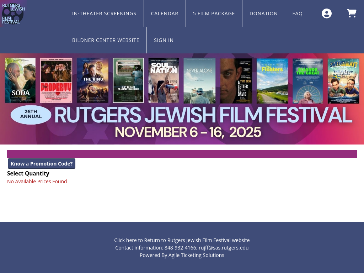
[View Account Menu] (326, 13)
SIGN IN (164, 40)
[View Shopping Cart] (351, 13)
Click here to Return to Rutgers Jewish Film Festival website (182, 240)
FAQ (297, 13)
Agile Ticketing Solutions (196, 255)
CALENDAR (164, 13)
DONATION (264, 13)
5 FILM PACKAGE (214, 13)
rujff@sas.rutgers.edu (223, 247)
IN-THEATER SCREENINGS (104, 13)
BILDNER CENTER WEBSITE (105, 40)
